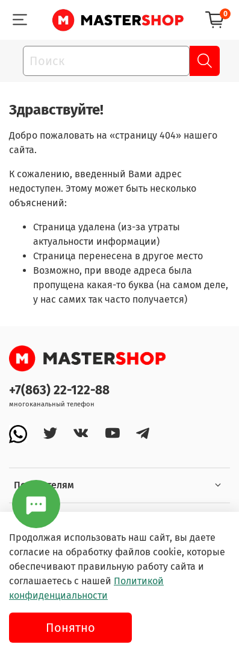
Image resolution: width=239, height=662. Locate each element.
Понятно (70, 627)
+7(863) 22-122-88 (59, 390)
